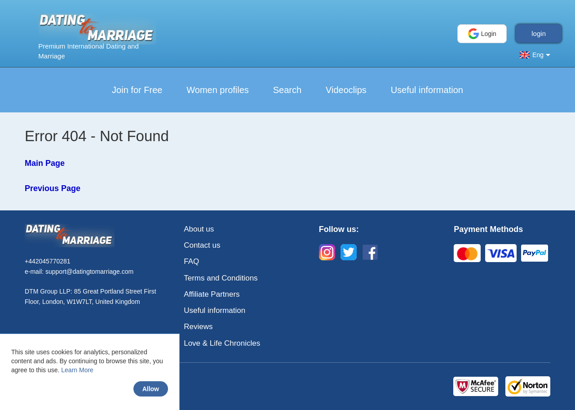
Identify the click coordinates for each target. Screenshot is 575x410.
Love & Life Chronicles (222, 343)
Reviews (198, 326)
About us (199, 229)
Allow (150, 388)
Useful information (427, 90)
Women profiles (217, 90)
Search (287, 90)
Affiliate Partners (211, 294)
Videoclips (346, 90)
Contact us (202, 245)
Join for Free (137, 90)
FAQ (191, 261)
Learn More (77, 370)
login (538, 33)
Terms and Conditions (220, 278)
